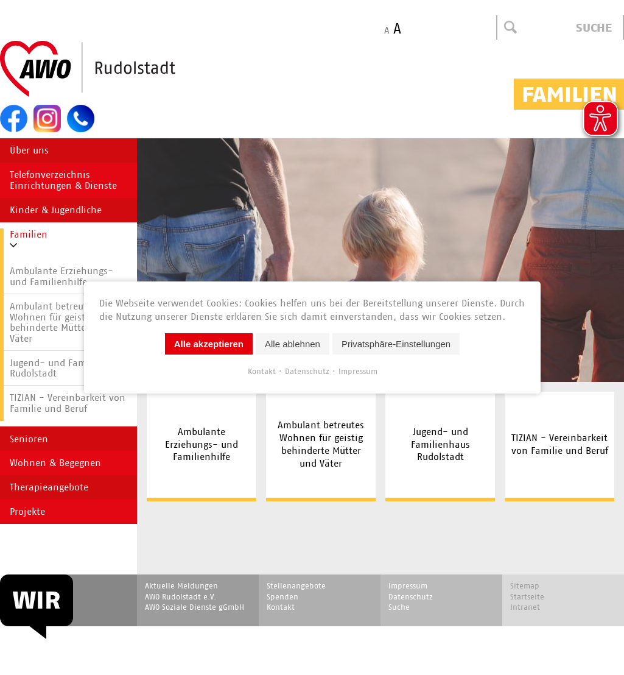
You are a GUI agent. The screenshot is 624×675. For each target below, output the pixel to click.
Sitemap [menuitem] (524, 585)
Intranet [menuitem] (525, 607)
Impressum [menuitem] (407, 585)
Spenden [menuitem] (282, 596)
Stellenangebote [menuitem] (296, 585)
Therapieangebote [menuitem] (49, 487)
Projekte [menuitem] (27, 511)
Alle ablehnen (292, 344)
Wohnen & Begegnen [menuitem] (55, 462)
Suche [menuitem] (399, 607)
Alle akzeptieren (208, 344)
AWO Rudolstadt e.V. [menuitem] (180, 596)
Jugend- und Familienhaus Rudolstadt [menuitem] (440, 444)
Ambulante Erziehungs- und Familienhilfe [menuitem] (201, 444)
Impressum (357, 371)
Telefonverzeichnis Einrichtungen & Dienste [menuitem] (63, 180)
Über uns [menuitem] (29, 150)
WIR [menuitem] (36, 600)
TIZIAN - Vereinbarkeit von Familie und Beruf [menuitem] (559, 444)
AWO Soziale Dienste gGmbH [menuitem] (194, 607)
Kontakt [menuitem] (281, 607)
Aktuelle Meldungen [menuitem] (181, 585)
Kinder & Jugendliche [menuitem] (56, 210)
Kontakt (261, 371)
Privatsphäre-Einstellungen (395, 344)
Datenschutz (306, 371)
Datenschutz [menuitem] (410, 596)
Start (117, 69)
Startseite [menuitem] (527, 596)
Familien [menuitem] (28, 234)
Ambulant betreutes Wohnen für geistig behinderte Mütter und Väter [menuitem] (321, 443)
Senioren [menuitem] (29, 439)
